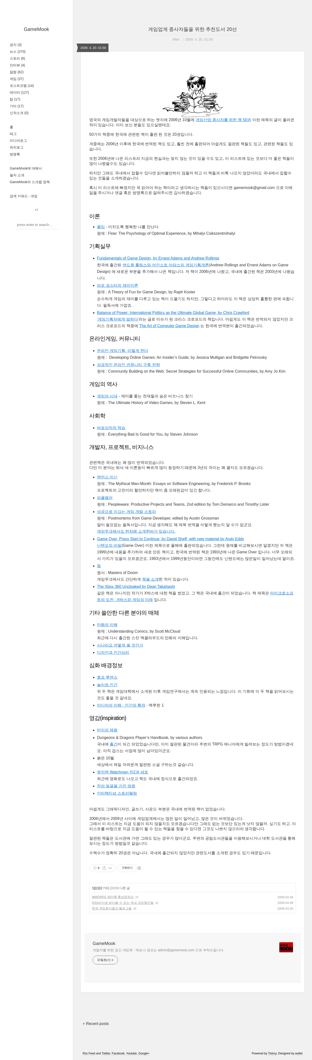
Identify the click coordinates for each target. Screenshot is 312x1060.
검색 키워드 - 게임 (24, 196)
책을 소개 (150, 579)
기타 (17, 106)
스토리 (17, 58)
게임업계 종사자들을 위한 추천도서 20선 (192, 29)
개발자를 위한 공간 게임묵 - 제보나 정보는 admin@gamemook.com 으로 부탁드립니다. (158, 950)
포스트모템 (22, 86)
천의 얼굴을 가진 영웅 (116, 786)
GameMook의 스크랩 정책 (30, 182)
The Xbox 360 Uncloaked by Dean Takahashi (136, 586)
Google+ (144, 1053)
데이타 (19, 92)
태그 (13, 134)
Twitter (106, 1053)
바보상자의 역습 (111, 428)
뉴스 (18, 52)
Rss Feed (89, 1053)
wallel (298, 1053)
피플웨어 (105, 498)
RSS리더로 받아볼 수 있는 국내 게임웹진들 (123, 903)
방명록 (15, 154)
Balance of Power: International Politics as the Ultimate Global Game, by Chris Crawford (173, 313)
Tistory (272, 1053)
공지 (16, 45)
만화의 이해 (107, 625)
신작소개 (19, 113)
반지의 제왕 (107, 730)
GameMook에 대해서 (26, 168)
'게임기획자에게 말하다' (118, 319)
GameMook (36, 29)
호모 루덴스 (107, 677)
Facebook (118, 1053)
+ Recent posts (96, 1024)
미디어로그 (18, 141)
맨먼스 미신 (107, 477)
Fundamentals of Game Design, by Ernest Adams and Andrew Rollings (158, 258)
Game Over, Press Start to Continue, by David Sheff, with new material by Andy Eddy (170, 539)
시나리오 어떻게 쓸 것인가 (120, 645)
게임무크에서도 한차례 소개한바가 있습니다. (136, 531)
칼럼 (17, 72)
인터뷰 (17, 65)
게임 (17, 79)
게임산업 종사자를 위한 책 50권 (223, 120)
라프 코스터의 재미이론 (117, 285)
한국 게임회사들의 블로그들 (112, 908)
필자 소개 (17, 175)
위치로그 (16, 147)
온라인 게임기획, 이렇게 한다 (122, 351)
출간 (113, 744)
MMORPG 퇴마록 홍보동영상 (113, 897)
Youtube (131, 1053)
